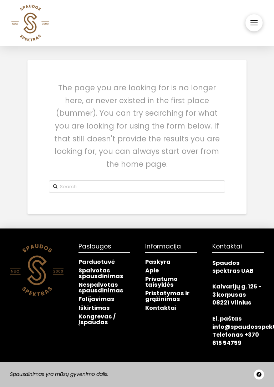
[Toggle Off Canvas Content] (254, 22)
